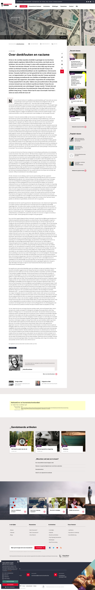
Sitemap (34, 586)
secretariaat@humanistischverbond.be (40, 575)
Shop (47, 1)
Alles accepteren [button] (10, 581)
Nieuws (12, 530)
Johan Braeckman (20, 44)
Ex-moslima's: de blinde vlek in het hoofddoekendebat (77, 163)
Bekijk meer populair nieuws (78, 170)
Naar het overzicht (15, 17)
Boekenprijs (51, 540)
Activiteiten (46, 6)
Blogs (11, 535)
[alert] (10, 574)
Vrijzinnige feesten (35, 1)
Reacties (55, 43)
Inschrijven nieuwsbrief (57, 1)
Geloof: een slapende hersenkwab (44, 472)
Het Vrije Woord (20, 1)
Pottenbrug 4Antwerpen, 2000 (62, 576)
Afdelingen (55, 6)
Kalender (12, 532)
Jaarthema (70, 530)
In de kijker (23, 6)
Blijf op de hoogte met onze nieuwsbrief (27, 547)
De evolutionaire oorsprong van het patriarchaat (76, 148)
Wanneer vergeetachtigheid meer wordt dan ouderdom (49, 466)
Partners (43, 1)
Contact (71, 6)
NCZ (41, 1)
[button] (10, 587)
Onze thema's (32, 535)
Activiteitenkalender (27, 1)
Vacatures (51, 1)
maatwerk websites (22, 588)
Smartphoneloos (39, 469)
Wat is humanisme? (33, 532)
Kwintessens (32, 364)
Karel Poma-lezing (52, 542)
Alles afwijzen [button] (10, 584)
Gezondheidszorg (72, 535)
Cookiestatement (29, 586)
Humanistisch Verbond (35, 6)
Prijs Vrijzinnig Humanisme (54, 537)
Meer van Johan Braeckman (49, 374)
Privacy (23, 586)
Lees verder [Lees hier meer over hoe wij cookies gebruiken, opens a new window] (9, 570)
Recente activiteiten (53, 535)
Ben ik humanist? (33, 530)
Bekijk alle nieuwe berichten (78, 126)
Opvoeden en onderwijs (73, 532)
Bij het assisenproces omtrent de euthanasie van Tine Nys (77, 140)
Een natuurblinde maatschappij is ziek (45, 462)
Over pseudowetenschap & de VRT (77, 156)
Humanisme (63, 6)
